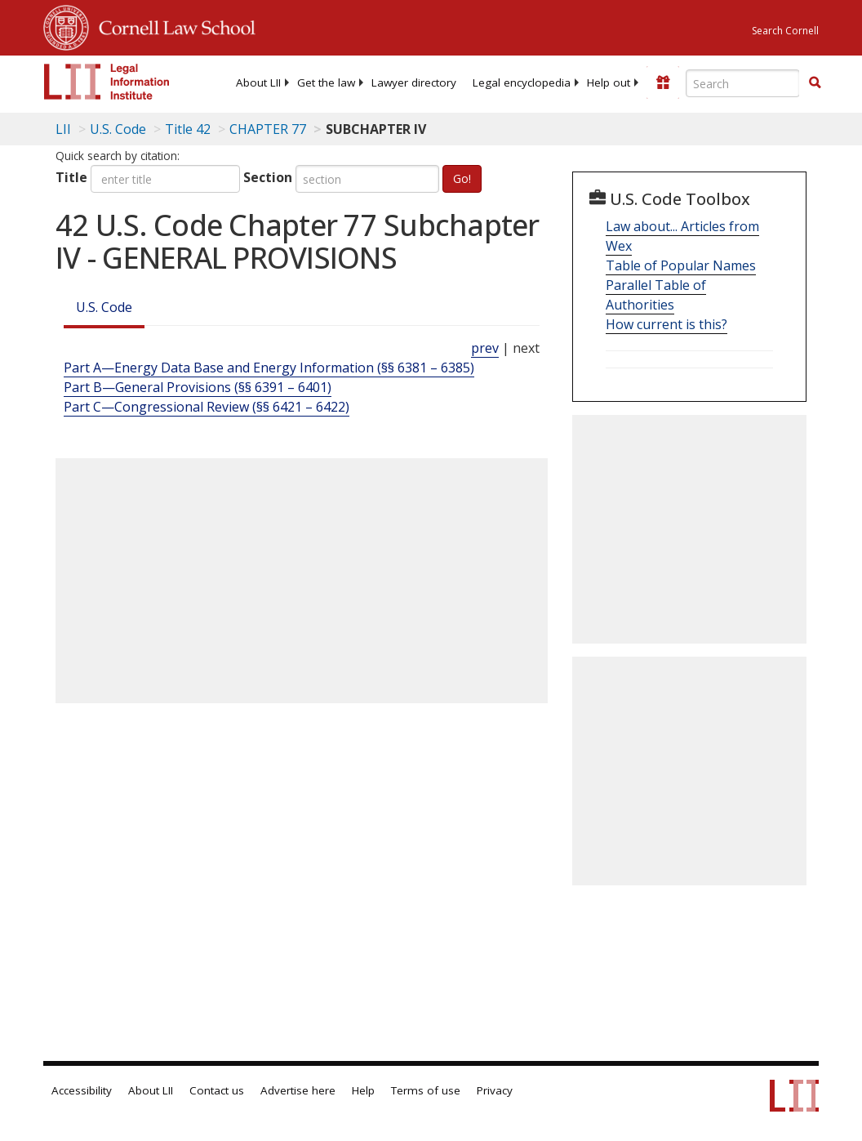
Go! (462, 178)
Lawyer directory (413, 82)
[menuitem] (258, 82)
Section (267, 177)
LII (63, 129)
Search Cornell (785, 31)
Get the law (326, 82)
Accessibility (81, 1090)
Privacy (495, 1090)
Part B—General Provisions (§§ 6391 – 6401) (197, 387)
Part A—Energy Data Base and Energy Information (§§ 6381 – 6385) (269, 368)
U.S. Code (104, 307)
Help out (608, 82)
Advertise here (297, 1090)
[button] (814, 82)
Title (71, 177)
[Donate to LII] (662, 82)
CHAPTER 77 (267, 129)
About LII (258, 82)
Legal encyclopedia (522, 82)
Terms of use (425, 1090)
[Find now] (814, 83)
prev (485, 348)
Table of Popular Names (681, 265)
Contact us (216, 1090)
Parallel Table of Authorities (656, 295)
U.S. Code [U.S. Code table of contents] (118, 129)
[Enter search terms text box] (743, 83)
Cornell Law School (172, 25)
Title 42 (188, 129)
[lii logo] (107, 82)
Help (363, 1090)
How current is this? (666, 324)
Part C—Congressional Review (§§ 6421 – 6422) (206, 407)
